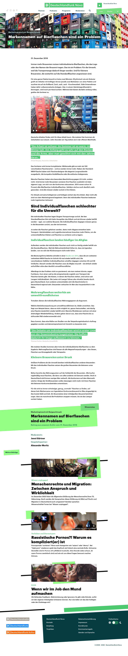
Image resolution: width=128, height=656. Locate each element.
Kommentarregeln (85, 629)
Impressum (82, 622)
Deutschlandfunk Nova (55, 619)
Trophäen (50, 629)
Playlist (109, 11)
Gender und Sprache (86, 632)
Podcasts (53, 11)
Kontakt (49, 622)
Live (101, 11)
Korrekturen (83, 626)
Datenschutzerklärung (87, 619)
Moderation (80, 11)
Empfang (50, 626)
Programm (66, 11)
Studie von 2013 (72, 256)
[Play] (33, 130)
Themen (41, 11)
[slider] (55, 131)
